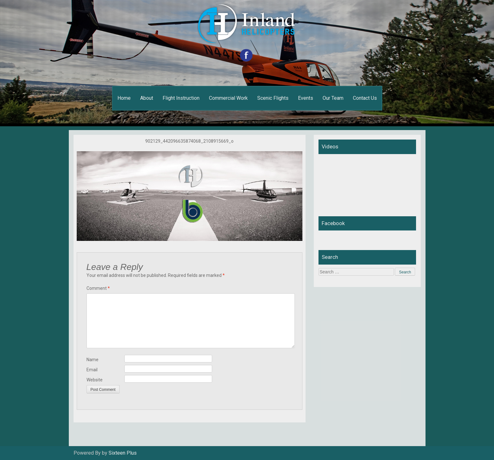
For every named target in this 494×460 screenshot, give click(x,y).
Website (94, 379)
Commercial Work (228, 98)
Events (305, 98)
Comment (98, 288)
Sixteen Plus (123, 453)
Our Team (333, 98)
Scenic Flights (273, 98)
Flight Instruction (181, 98)
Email (92, 369)
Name (92, 359)
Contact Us (365, 98)
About (146, 98)
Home (124, 98)
